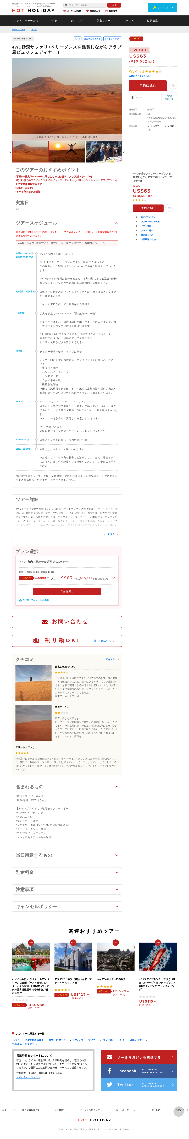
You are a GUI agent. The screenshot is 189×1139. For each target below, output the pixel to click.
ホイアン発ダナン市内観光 (111, 979)
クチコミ (128, 20)
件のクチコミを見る (139, 76)
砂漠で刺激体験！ (92, 39)
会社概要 (155, 1110)
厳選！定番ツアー (112, 39)
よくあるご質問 (74, 11)
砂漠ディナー (137, 1040)
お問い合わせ (70, 621)
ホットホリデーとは (26, 20)
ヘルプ (3, 1110)
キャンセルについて (90, 1110)
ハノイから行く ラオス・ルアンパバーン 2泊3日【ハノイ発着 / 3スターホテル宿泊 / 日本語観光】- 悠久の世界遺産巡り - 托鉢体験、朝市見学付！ (30, 986)
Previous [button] (10, 152)
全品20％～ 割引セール (24, 1043)
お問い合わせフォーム (28, 1077)
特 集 (54, 20)
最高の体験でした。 (66, 666)
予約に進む (147, 85)
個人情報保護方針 (31, 1110)
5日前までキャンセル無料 (36, 600)
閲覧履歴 (113, 11)
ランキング (77, 20)
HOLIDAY (33, 10)
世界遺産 (152, 20)
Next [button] (124, 152)
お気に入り (95, 11)
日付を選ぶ (67, 591)
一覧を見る (109, 659)
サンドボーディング (114, 1040)
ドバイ (34, 29)
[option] (67, 99)
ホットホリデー (18, 29)
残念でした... (62, 707)
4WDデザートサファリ (85, 1040)
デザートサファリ (25, 747)
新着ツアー (104, 20)
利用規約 (59, 1110)
